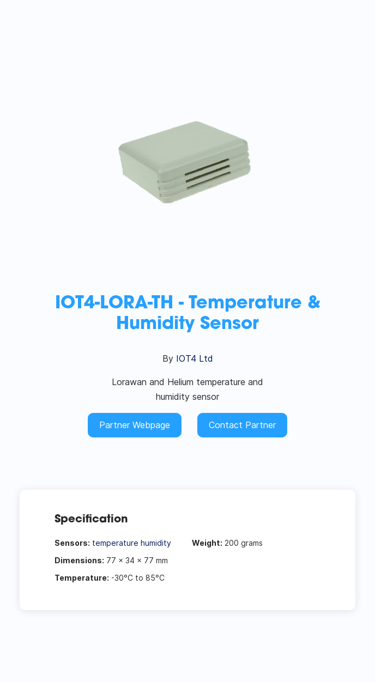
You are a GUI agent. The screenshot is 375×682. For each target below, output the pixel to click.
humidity (156, 542)
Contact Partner (242, 424)
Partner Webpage (134, 424)
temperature (115, 542)
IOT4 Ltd (194, 358)
